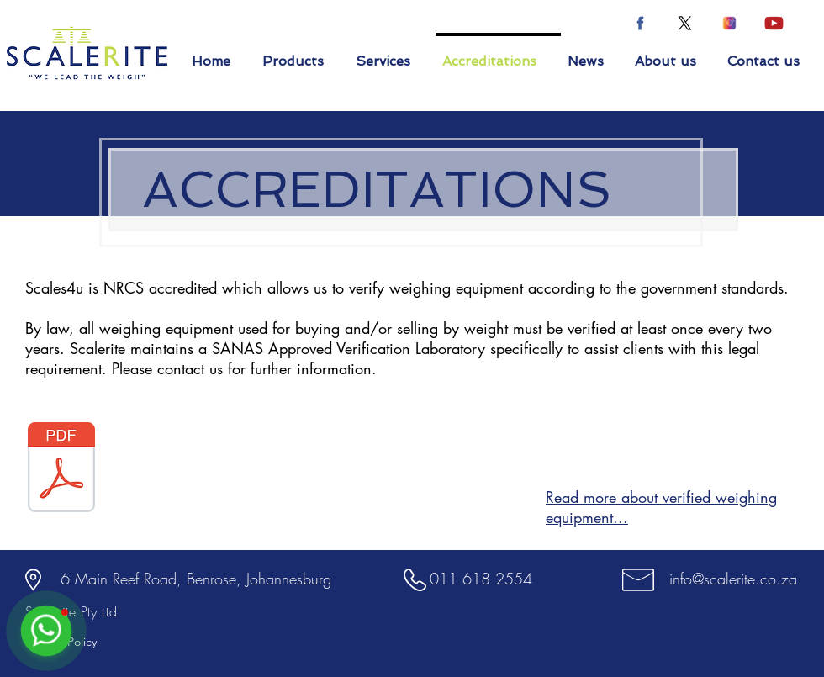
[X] (685, 23)
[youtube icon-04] (774, 23)
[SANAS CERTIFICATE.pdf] (61, 469)
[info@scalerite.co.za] (732, 579)
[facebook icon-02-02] (640, 23)
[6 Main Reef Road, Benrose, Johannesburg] (195, 579)
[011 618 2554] (480, 579)
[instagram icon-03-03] (729, 23)
